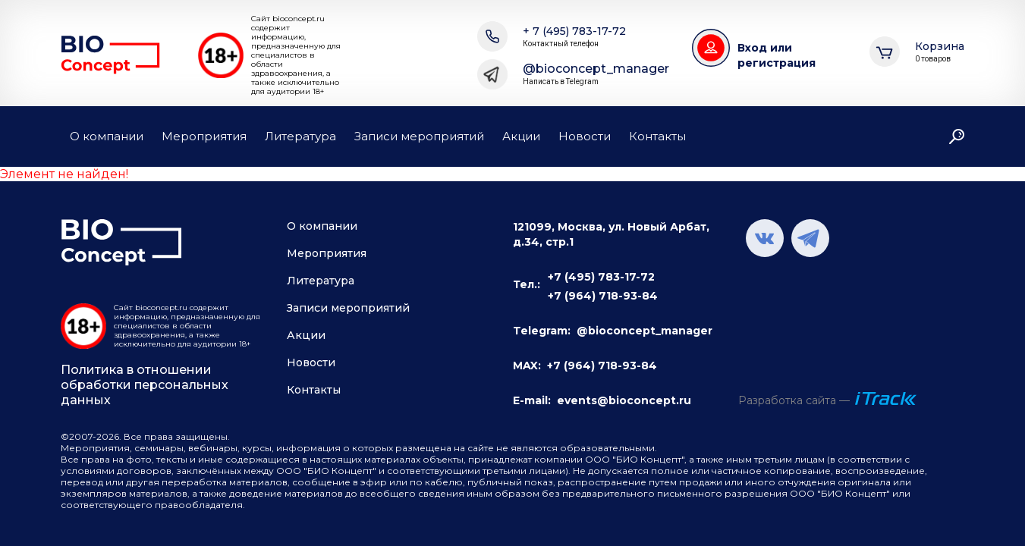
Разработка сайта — (794, 400)
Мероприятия (204, 136)
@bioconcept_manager (596, 74)
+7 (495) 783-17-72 (601, 277)
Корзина (939, 51)
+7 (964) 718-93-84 (603, 296)
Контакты (657, 136)
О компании (106, 136)
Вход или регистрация (776, 55)
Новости (584, 136)
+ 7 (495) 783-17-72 (574, 36)
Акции (521, 136)
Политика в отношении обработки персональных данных (144, 384)
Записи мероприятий (419, 136)
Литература (300, 136)
